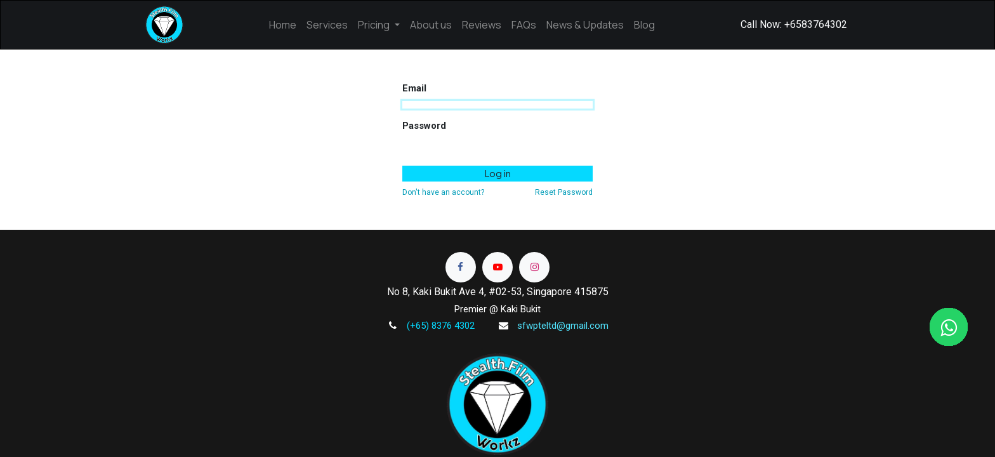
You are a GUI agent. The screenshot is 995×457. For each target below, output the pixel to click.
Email (414, 88)
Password (424, 125)
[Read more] (460, 267)
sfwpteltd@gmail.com (563, 325)
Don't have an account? (443, 192)
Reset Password (564, 192)
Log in (498, 173)
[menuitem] (282, 24)
